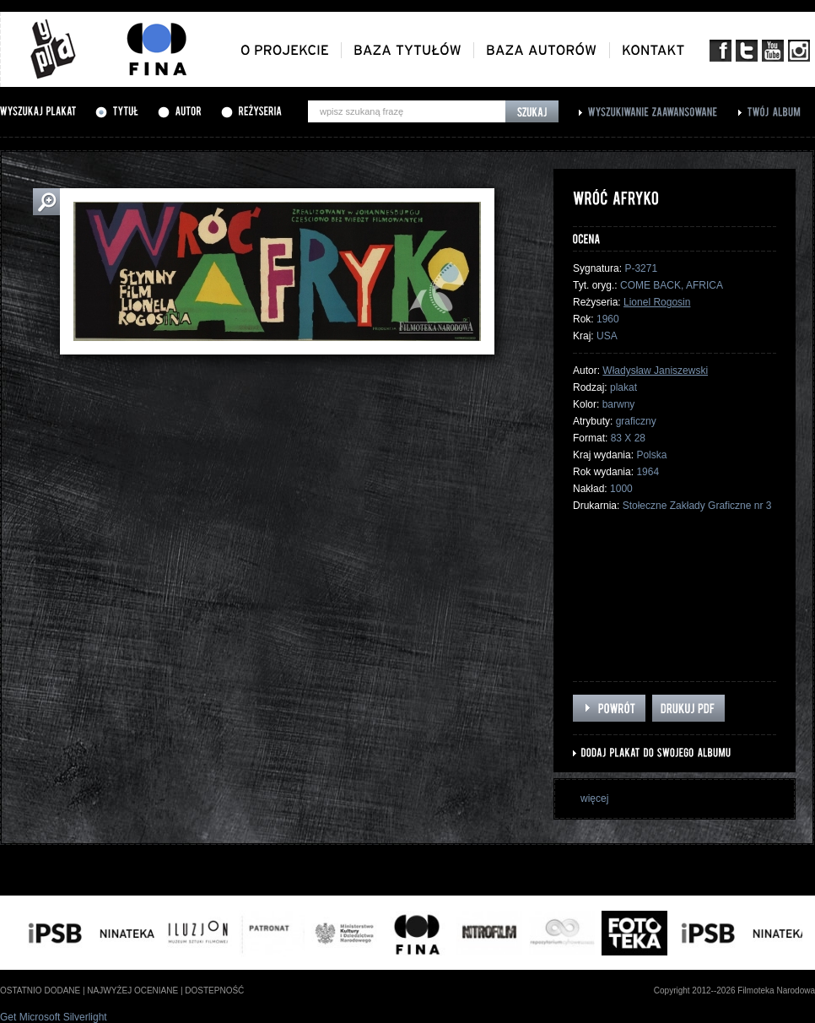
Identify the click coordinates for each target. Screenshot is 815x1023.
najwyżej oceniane (132, 990)
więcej (594, 798)
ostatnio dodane (40, 990)
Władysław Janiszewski (655, 370)
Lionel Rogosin (656, 302)
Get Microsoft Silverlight (53, 1017)
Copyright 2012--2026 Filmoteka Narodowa (734, 990)
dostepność (214, 990)
